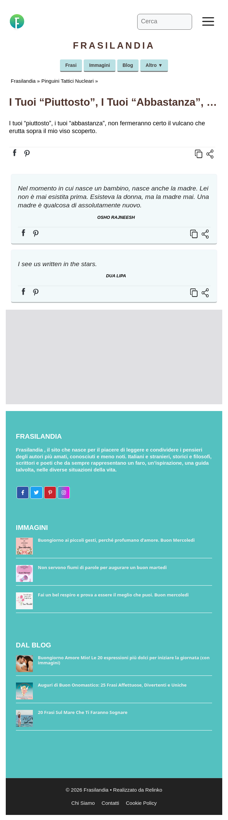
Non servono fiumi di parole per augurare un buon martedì (102, 567)
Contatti (110, 803)
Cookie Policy (141, 803)
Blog (128, 65)
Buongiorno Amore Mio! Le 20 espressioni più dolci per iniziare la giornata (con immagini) (124, 660)
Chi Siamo (83, 803)
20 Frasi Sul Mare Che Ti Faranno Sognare (83, 712)
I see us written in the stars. (57, 263)
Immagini (99, 65)
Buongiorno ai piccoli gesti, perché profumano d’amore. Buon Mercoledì (116, 540)
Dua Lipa (116, 275)
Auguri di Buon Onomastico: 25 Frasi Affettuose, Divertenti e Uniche (112, 685)
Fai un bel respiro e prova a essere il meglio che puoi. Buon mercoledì (113, 595)
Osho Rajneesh (116, 217)
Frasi (71, 65)
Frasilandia (23, 81)
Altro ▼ (154, 65)
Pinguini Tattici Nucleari (67, 81)
